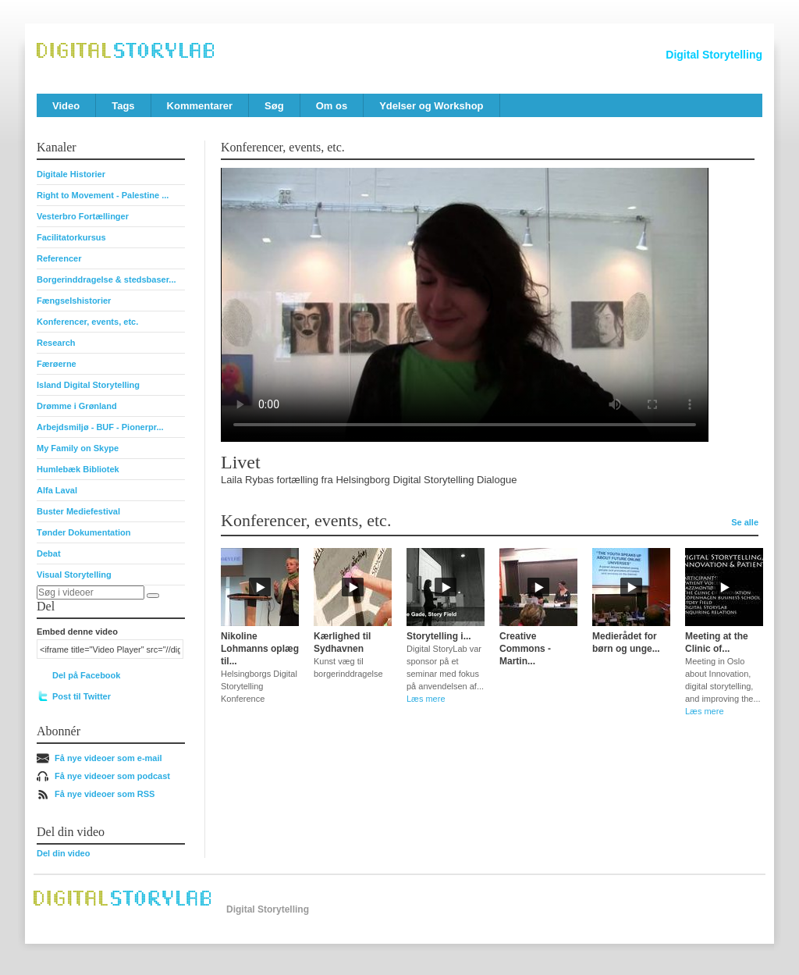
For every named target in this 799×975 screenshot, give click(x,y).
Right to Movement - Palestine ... (103, 195)
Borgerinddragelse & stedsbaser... (106, 279)
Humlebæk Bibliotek (78, 469)
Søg (274, 106)
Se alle (744, 522)
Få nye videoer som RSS (104, 794)
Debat (49, 553)
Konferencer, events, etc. (87, 321)
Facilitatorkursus (71, 237)
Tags (123, 106)
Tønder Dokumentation (83, 532)
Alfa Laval (57, 490)
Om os (331, 106)
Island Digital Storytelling (88, 385)
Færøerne (56, 363)
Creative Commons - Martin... (525, 649)
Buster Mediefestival (78, 511)
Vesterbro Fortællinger (83, 216)
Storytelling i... (439, 636)
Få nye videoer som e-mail (108, 758)
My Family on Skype (78, 448)
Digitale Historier (71, 174)
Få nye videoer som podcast (112, 776)
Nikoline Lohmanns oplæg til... (260, 649)
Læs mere (426, 698)
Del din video (63, 853)
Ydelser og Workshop (431, 106)
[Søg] (153, 595)
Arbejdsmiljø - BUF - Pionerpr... (100, 427)
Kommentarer (200, 106)
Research (56, 342)
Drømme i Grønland (77, 406)
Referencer (59, 258)
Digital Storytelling (714, 54)
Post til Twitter (81, 696)
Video (66, 106)
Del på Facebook (86, 675)
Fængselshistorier (74, 300)
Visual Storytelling (74, 574)
